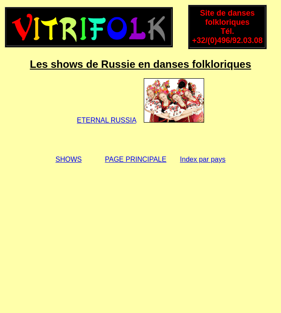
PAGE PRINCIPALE (136, 159)
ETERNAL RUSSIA (106, 120)
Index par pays (202, 159)
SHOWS (69, 159)
